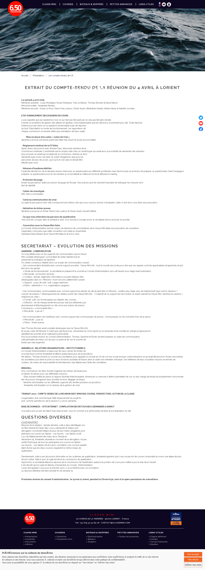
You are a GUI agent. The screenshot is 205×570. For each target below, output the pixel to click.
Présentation (38, 75)
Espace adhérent (103, 113)
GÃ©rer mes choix (193, 565)
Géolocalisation (95, 536)
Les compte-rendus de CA (61, 75)
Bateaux (92, 539)
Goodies (154, 544)
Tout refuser (193, 559)
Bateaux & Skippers (91, 4)
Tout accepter (193, 554)
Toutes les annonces (129, 536)
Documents (30, 542)
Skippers (92, 542)
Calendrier (62, 536)
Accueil (24, 75)
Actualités (30, 539)
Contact (154, 539)
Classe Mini (49, 4)
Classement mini (64, 539)
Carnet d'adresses (159, 542)
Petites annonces (121, 4)
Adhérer (29, 544)
